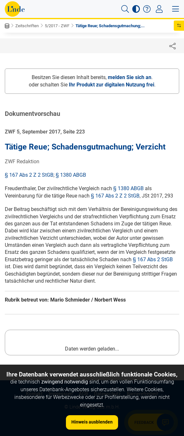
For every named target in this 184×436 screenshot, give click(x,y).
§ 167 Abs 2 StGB (153, 259)
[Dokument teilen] (172, 46)
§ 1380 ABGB (71, 175)
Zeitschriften (27, 25)
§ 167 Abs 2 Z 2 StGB (29, 175)
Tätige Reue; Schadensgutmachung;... (110, 25)
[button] (125, 9)
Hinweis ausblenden (92, 421)
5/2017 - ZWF (57, 25)
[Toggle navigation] (159, 9)
